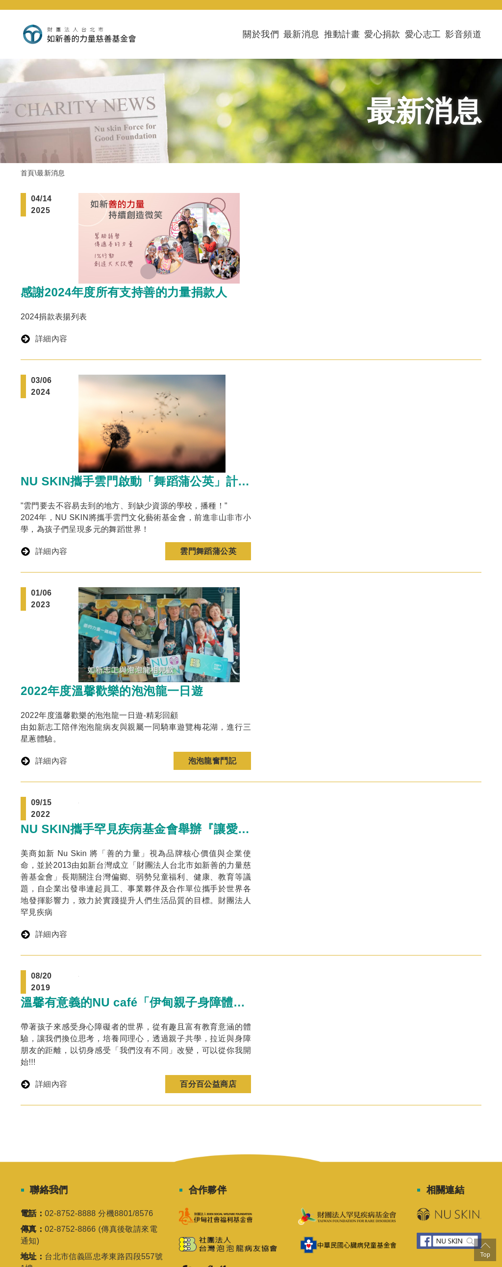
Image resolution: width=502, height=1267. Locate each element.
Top (485, 1249)
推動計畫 (342, 34)
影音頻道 (463, 34)
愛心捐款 (382, 34)
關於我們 (261, 34)
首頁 (28, 173)
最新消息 (301, 34)
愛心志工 (423, 34)
